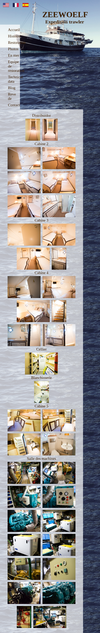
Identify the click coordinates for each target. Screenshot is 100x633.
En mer (13, 55)
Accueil (14, 30)
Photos (13, 49)
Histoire (14, 36)
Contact (14, 105)
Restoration (17, 42)
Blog (11, 88)
